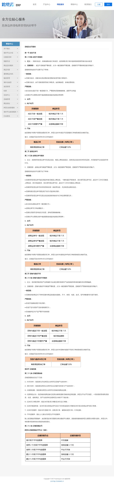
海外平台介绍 (11, 53)
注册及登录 (11, 57)
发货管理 (11, 86)
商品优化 (11, 103)
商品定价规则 (8, 65)
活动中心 (11, 95)
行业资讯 (11, 116)
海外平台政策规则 (11, 112)
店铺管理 (11, 99)
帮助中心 (74, 4)
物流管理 (11, 78)
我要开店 (11, 61)
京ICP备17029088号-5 (57, 481)
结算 (11, 91)
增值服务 (60, 4)
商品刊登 (11, 70)
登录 (108, 4)
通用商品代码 (8, 74)
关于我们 (11, 48)
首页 (34, 4)
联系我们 (88, 4)
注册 (98, 4)
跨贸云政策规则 (11, 107)
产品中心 (46, 4)
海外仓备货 (11, 82)
